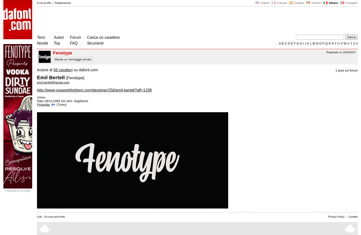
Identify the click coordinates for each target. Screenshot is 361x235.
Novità (42, 43)
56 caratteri (63, 70)
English (262, 2)
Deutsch (314, 2)
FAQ (74, 43)
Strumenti (95, 43)
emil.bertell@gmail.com (53, 82)
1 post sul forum (347, 70)
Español (296, 2)
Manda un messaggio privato (73, 59)
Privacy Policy (336, 216)
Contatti (352, 216)
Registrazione (63, 2)
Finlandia (46, 104)
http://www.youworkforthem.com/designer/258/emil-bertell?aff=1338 (94, 90)
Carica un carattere (103, 37)
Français (279, 2)
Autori (59, 37)
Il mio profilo (44, 2)
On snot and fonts (54, 216)
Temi (41, 37)
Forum (75, 37)
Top (57, 43)
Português (349, 2)
